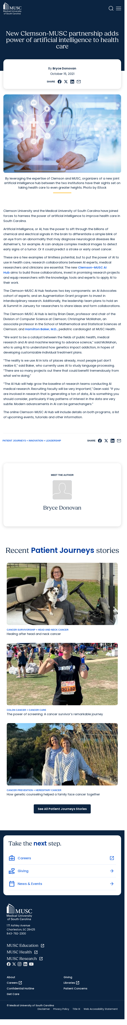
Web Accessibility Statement (101, 1009)
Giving (68, 977)
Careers (14, 983)
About (11, 977)
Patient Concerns (75, 988)
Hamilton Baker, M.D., (41, 329)
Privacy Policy (61, 1009)
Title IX (76, 1009)
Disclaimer (44, 1009)
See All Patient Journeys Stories (62, 809)
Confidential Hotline (20, 988)
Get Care (13, 994)
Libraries (72, 983)
